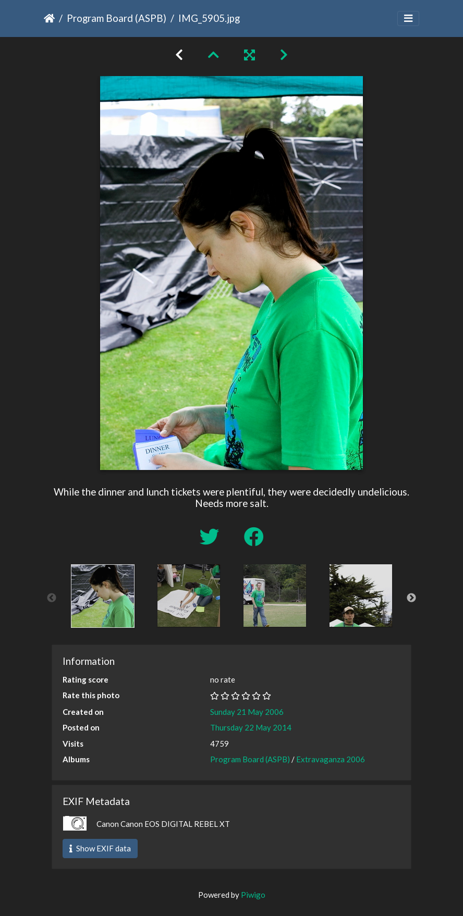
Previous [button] (51, 598)
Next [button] (411, 598)
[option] (102, 596)
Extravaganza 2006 (330, 759)
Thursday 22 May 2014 (250, 727)
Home (49, 18)
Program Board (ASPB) (116, 18)
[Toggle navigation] (408, 18)
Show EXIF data (100, 848)
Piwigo (253, 894)
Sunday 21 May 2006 (247, 711)
